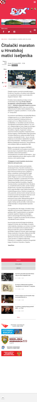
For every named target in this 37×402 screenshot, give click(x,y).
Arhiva (18, 268)
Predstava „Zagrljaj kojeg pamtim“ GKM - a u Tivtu (24, 307)
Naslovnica (4, 39)
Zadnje (18, 260)
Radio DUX (14, 65)
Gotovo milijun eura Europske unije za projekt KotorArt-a (24, 296)
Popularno (18, 264)
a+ (5, 86)
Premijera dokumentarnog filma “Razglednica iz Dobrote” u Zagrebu (25, 285)
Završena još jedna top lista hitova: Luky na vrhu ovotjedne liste (24, 274)
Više (18, 317)
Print (5, 82)
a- (3, 86)
